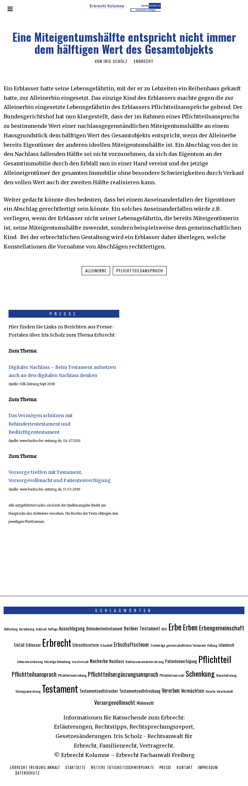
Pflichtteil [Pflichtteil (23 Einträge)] (214, 649)
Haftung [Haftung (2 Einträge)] (212, 635)
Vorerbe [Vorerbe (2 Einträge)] (210, 681)
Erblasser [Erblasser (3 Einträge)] (33, 635)
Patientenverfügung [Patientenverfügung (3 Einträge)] (181, 651)
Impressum (208, 757)
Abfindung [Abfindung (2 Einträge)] (11, 619)
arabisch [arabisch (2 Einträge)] (41, 619)
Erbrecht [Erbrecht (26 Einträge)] (56, 633)
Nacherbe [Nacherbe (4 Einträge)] (99, 651)
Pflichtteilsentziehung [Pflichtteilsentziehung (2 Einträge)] (72, 665)
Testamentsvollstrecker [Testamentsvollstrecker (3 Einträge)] (98, 681)
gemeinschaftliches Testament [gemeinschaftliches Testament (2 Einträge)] (186, 635)
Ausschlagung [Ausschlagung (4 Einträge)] (72, 618)
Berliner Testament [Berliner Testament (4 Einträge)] (142, 618)
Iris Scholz (115, 61)
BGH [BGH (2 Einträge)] (164, 619)
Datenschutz (27, 763)
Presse (165, 757)
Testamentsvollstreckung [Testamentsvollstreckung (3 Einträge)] (139, 681)
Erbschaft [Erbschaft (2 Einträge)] (106, 635)
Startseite (75, 757)
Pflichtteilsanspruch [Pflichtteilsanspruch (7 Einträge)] (34, 664)
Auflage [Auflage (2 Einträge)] (53, 619)
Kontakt (185, 757)
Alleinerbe (96, 270)
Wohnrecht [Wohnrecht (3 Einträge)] (145, 693)
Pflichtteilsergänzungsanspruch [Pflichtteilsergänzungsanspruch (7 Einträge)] (123, 664)
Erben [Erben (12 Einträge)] (190, 617)
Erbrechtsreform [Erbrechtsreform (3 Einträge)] (86, 635)
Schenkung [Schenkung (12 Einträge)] (200, 663)
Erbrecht (144, 61)
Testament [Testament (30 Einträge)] (60, 679)
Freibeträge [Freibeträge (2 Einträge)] (158, 635)
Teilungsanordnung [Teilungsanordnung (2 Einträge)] (28, 681)
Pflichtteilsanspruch (139, 270)
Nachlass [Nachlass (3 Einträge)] (116, 651)
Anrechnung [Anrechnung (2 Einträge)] (26, 619)
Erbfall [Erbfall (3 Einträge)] (19, 635)
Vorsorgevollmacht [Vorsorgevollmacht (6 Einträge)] (114, 692)
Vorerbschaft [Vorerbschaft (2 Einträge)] (225, 681)
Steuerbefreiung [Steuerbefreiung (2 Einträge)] (226, 665)
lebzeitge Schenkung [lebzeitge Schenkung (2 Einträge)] (57, 651)
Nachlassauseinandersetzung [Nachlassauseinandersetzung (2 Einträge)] (144, 651)
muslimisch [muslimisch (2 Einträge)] (80, 651)
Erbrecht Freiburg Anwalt (35, 757)
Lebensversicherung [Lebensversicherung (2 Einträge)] (30, 651)
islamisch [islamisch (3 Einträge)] (226, 635)
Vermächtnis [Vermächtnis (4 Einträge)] (192, 680)
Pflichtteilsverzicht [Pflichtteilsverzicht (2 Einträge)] (171, 665)
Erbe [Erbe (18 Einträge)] (175, 617)
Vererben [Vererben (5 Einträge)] (171, 681)
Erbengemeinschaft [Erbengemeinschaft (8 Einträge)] (221, 618)
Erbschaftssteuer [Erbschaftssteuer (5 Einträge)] (131, 635)
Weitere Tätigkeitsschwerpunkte (122, 757)
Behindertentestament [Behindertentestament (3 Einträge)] (104, 619)
